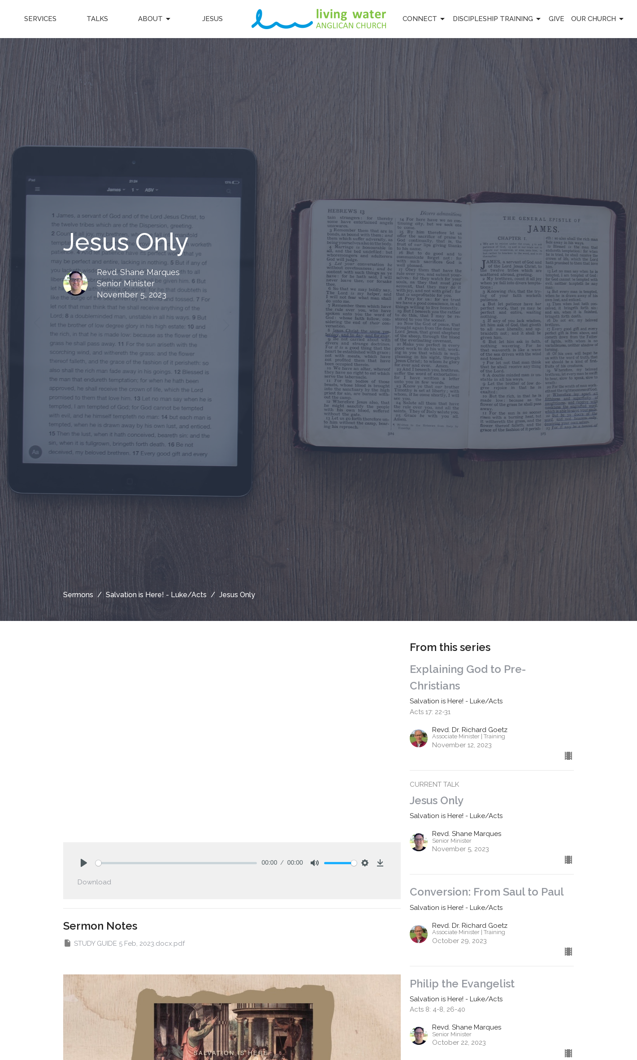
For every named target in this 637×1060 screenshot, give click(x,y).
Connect (424, 19)
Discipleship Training (497, 19)
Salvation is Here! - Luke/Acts (156, 594)
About (155, 19)
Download (94, 882)
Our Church (598, 19)
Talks (97, 19)
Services (40, 19)
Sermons (78, 594)
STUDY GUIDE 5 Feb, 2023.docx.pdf (124, 943)
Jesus (212, 19)
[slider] (176, 863)
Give (556, 19)
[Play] (84, 863)
